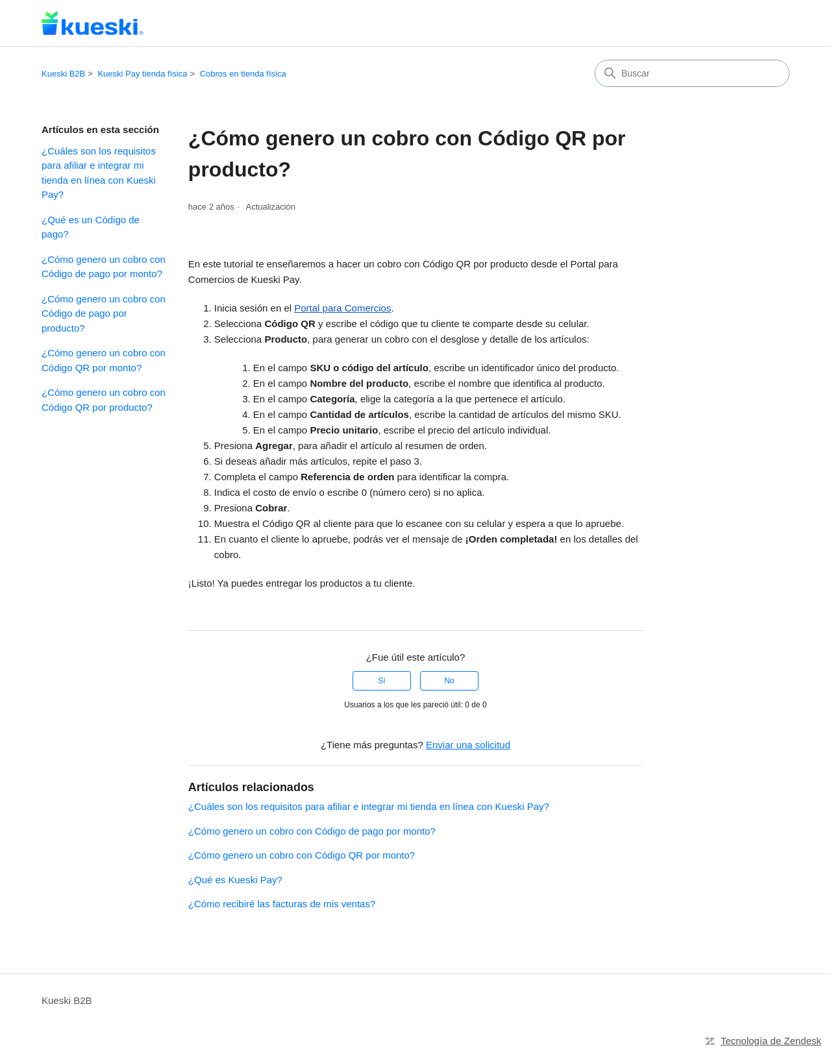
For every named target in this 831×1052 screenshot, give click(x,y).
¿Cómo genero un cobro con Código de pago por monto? (104, 267)
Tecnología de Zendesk (771, 1040)
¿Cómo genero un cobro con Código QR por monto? (104, 360)
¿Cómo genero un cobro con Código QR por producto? (104, 400)
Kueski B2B (63, 74)
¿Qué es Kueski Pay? (235, 879)
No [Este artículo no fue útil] (449, 680)
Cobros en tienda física (243, 74)
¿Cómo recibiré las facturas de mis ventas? (281, 903)
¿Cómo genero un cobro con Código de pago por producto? (104, 313)
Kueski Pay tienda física (142, 74)
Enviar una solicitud (468, 744)
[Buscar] (692, 73)
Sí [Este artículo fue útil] (381, 680)
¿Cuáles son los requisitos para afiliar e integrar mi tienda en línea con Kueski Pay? (99, 173)
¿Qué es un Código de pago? (91, 227)
